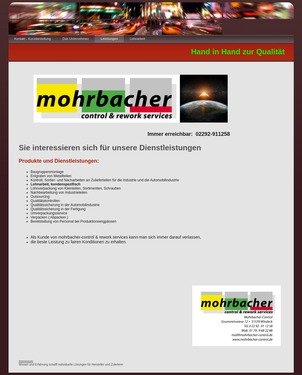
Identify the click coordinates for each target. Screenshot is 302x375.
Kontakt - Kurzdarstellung (32, 38)
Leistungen (109, 38)
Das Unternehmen (76, 38)
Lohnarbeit (137, 38)
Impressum (26, 361)
